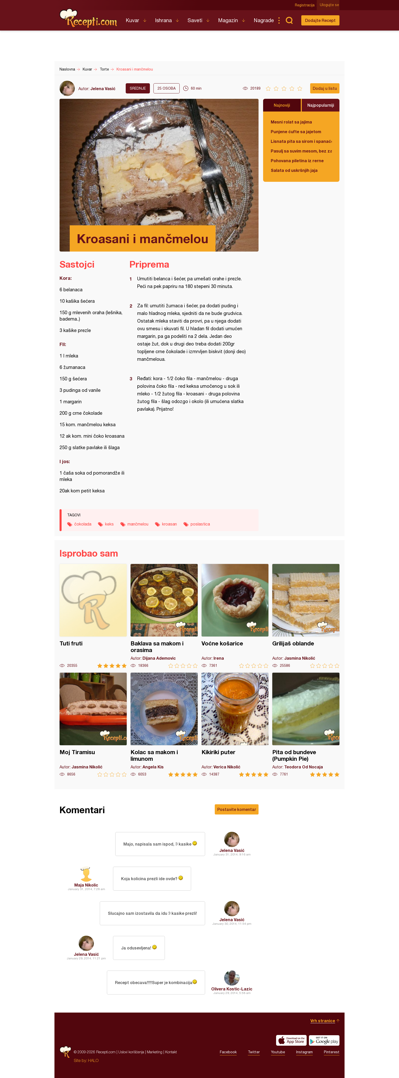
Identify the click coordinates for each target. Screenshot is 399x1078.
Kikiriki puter (235, 725)
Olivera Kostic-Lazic (231, 988)
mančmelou (137, 524)
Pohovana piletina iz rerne (297, 160)
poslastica (200, 524)
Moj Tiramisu (93, 725)
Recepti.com (89, 18)
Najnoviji (282, 105)
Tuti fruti (93, 616)
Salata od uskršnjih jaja (294, 170)
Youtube (278, 1052)
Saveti (195, 20)
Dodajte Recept (320, 20)
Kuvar (132, 20)
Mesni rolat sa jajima (291, 121)
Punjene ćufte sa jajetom (296, 131)
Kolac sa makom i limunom (164, 725)
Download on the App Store (291, 1040)
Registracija (305, 5)
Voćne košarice (235, 616)
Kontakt (171, 1052)
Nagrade (264, 20)
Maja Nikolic (86, 884)
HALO (93, 1060)
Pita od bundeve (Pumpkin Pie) (305, 725)
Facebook (228, 1052)
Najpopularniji (320, 105)
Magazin (228, 20)
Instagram (304, 1052)
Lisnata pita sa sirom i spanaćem (301, 141)
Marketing (154, 1052)
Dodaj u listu (325, 88)
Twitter (254, 1052)
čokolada (82, 524)
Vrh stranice (322, 1020)
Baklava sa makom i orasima (164, 616)
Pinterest (331, 1052)
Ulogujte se (329, 5)
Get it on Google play (324, 1040)
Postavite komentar (236, 809)
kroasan (169, 524)
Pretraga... (289, 20)
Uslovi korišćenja (131, 1052)
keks (109, 524)
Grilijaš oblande (305, 616)
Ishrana (163, 20)
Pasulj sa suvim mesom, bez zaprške (301, 150)
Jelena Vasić (103, 88)
